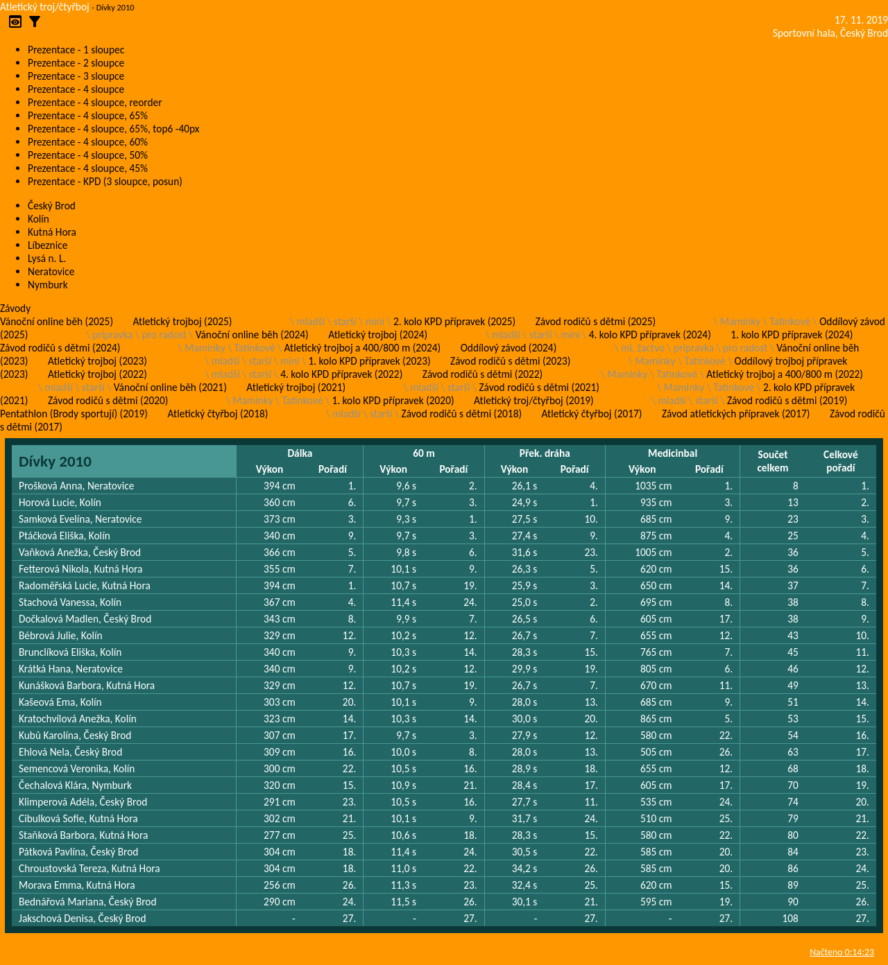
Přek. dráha (545, 453)
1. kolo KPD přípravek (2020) (393, 400)
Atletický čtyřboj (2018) (217, 413)
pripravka (112, 334)
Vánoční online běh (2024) (252, 334)
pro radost (164, 334)
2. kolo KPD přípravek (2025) (454, 321)
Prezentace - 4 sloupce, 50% (88, 155)
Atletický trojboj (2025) (182, 321)
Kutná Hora (52, 231)
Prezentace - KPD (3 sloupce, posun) (105, 181)
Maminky (740, 321)
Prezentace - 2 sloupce (76, 62)
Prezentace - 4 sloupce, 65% (88, 115)
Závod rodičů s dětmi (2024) (60, 347)
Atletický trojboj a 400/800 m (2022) (784, 374)
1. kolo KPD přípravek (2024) (792, 334)
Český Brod (52, 205)
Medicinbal (672, 453)
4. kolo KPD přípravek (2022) (341, 374)
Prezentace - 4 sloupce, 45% (88, 168)
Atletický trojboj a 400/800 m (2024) (362, 347)
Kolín (38, 218)
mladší (310, 321)
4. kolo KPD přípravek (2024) (650, 334)
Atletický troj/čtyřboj (44, 6)
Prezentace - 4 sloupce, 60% (88, 141)
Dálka (299, 453)
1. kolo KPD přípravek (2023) (369, 360)
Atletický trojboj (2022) (97, 374)
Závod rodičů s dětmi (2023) (510, 360)
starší (345, 321)
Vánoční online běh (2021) (170, 387)
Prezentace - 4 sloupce (76, 89)
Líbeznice (47, 245)
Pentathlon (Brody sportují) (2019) (74, 413)
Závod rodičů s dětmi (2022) (482, 374)
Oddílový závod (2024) (509, 347)
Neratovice (51, 271)
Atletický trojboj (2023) (97, 360)
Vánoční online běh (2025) (56, 321)
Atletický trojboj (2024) (377, 334)
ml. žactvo (643, 347)
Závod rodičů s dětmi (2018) (462, 413)
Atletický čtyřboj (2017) (592, 413)
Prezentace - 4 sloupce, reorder (95, 102)
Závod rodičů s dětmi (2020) (108, 400)
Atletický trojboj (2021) (295, 387)
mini (375, 321)
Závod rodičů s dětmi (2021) (539, 387)
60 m (424, 453)
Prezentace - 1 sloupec (76, 49)
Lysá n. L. (47, 258)
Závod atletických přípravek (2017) (736, 413)
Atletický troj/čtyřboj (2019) (534, 400)
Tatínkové (789, 321)
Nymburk (48, 284)
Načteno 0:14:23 (842, 952)
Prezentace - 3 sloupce (76, 75)
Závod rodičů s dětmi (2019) (787, 400)
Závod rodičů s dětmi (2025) (596, 321)
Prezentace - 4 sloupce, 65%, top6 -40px (113, 128)
